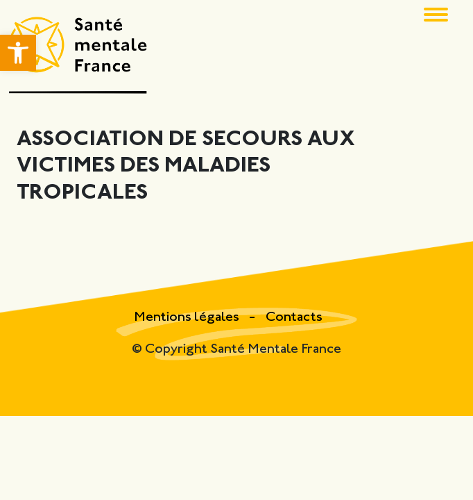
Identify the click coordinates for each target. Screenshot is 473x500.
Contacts (294, 318)
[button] (18, 53)
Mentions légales (188, 318)
